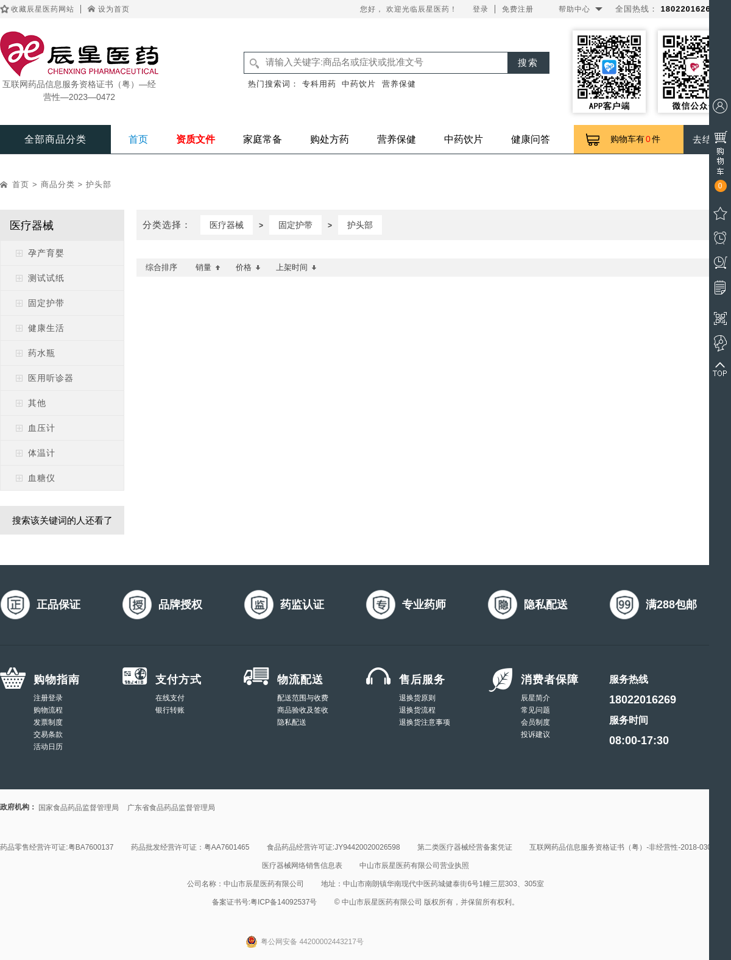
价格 (248, 267)
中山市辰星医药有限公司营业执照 (414, 865)
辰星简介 (535, 698)
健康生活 (46, 328)
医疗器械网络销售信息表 (302, 865)
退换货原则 (417, 698)
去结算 (707, 139)
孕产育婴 (46, 253)
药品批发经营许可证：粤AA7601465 (190, 847)
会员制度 (535, 722)
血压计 (41, 428)
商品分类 (58, 184)
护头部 (98, 184)
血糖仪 (41, 478)
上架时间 (296, 267)
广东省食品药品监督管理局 (171, 807)
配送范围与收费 (302, 698)
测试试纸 (46, 278)
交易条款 (48, 734)
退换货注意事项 (424, 722)
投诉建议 (535, 734)
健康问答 (530, 139)
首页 (138, 139)
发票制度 (48, 722)
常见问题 (535, 710)
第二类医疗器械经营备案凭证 (464, 847)
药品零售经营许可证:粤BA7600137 (56, 847)
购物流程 (48, 710)
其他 (37, 403)
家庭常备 (262, 139)
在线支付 (170, 698)
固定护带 (46, 303)
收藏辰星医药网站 (42, 9)
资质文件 (195, 139)
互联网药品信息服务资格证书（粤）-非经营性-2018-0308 (622, 847)
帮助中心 (574, 9)
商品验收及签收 (302, 710)
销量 (208, 267)
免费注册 (518, 9)
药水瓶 (41, 353)
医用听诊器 (51, 378)
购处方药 (329, 139)
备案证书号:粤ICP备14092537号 (264, 902)
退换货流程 (417, 710)
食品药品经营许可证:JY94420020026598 (333, 847)
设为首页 (114, 9)
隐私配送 (291, 722)
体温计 (41, 453)
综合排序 (161, 267)
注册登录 (48, 698)
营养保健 (399, 83)
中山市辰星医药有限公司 (264, 884)
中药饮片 (359, 83)
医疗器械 (227, 225)
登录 (481, 9)
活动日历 (48, 746)
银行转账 (170, 710)
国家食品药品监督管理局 (78, 807)
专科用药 (319, 83)
